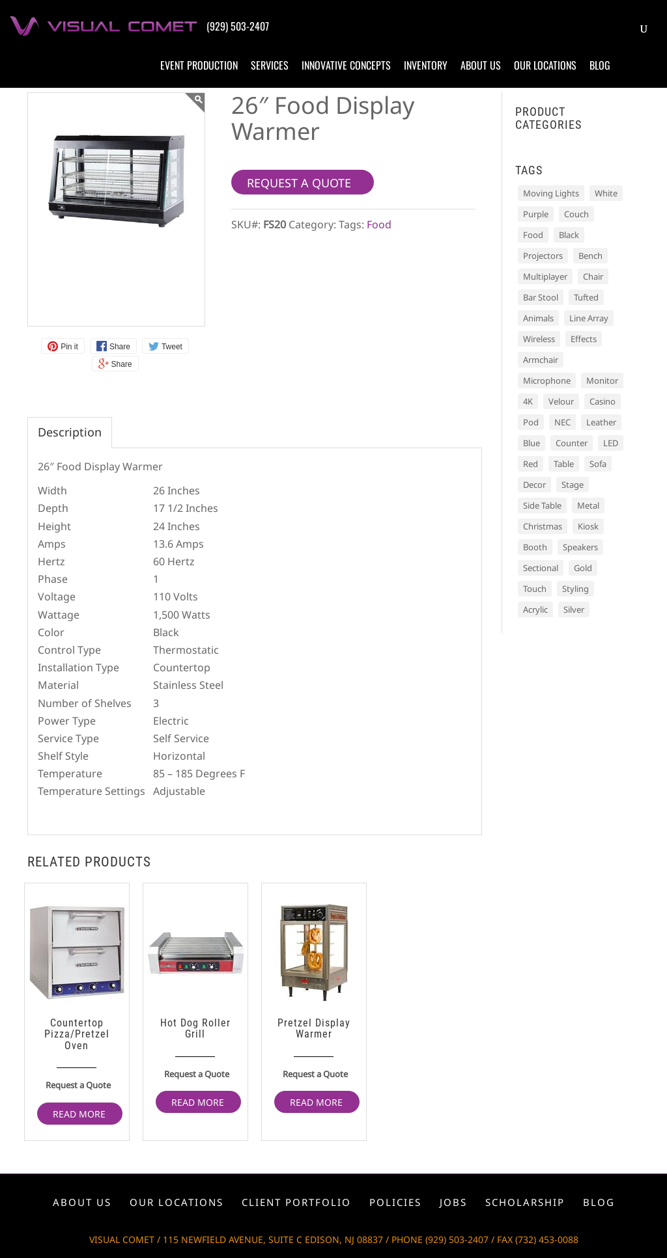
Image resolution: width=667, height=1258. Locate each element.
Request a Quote (78, 1085)
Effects (584, 339)
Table (564, 464)
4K (528, 401)
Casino (602, 401)
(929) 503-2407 (237, 26)
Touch (534, 589)
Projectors (543, 255)
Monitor (602, 380)
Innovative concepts (346, 65)
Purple (535, 214)
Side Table (542, 505)
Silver (573, 609)
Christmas (542, 526)
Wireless (539, 339)
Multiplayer (545, 276)
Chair (593, 276)
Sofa (597, 464)
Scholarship (525, 1202)
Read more (79, 1114)
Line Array (588, 318)
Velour (561, 401)
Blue (531, 443)
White (606, 193)
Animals (538, 318)
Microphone (547, 380)
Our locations (545, 65)
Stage (572, 484)
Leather (601, 422)
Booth (535, 547)
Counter (572, 443)
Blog (599, 65)
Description (70, 432)
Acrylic (535, 609)
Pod (531, 422)
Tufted (586, 297)
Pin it (69, 346)
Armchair (540, 360)
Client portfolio (296, 1202)
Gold (583, 568)
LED (610, 443)
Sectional (540, 568)
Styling (575, 589)
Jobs (453, 1202)
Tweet (172, 346)
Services (270, 65)
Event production (199, 65)
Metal (588, 505)
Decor (534, 484)
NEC (562, 422)
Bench (590, 255)
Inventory (425, 65)
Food (379, 224)
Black (569, 235)
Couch (576, 214)
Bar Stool (540, 297)
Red (530, 464)
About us (481, 65)
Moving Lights (551, 193)
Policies (395, 1202)
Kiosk (588, 526)
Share (119, 346)
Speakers (580, 547)
